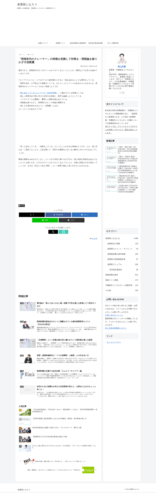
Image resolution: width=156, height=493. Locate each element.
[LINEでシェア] (45, 220)
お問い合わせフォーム (114, 315)
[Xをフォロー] (56, 232)
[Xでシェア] (32, 215)
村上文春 (122, 66)
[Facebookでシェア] (58, 215)
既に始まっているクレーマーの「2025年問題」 (39, 93)
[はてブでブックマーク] (85, 215)
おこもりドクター (114, 342)
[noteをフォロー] (61, 232)
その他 (21, 205)
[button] (71, 220)
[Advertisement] (78, 25)
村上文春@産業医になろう (116, 328)
